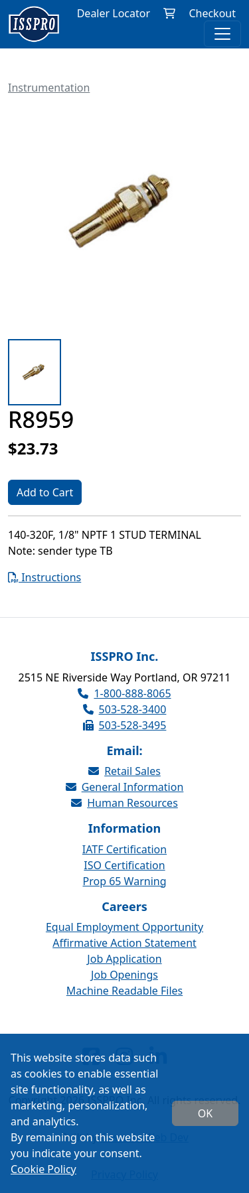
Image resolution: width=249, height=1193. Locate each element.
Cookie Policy (43, 1169)
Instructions (44, 577)
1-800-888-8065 (124, 693)
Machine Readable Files (124, 990)
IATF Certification (124, 849)
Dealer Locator (113, 13)
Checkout (212, 13)
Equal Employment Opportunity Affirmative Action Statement (124, 935)
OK (205, 1113)
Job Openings (124, 974)
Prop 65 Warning (124, 881)
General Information (125, 787)
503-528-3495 (125, 725)
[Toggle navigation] (222, 34)
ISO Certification (124, 865)
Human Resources (124, 803)
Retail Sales (124, 771)
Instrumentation (49, 87)
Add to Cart (45, 492)
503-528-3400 (125, 709)
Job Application (124, 958)
